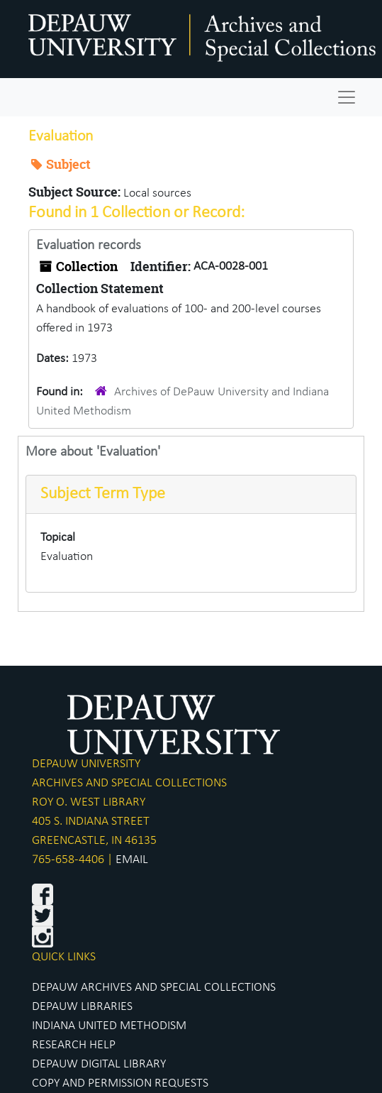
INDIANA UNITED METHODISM (109, 1026)
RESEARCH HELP (74, 1045)
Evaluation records (88, 245)
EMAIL (132, 860)
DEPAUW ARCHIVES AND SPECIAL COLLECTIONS (154, 987)
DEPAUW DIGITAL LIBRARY (99, 1064)
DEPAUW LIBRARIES (82, 1007)
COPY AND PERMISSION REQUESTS (120, 1083)
